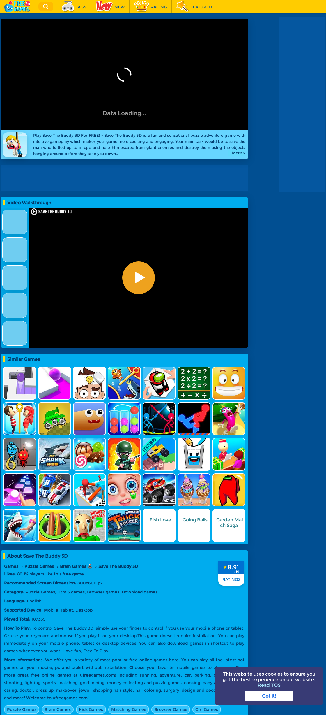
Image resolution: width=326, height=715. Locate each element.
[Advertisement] (125, 178)
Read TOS (269, 685)
